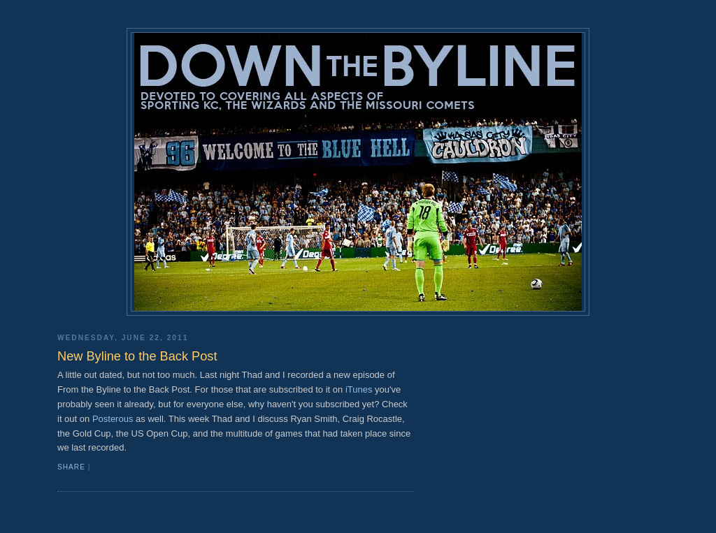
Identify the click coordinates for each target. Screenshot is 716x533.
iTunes (359, 389)
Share (71, 467)
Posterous (113, 419)
